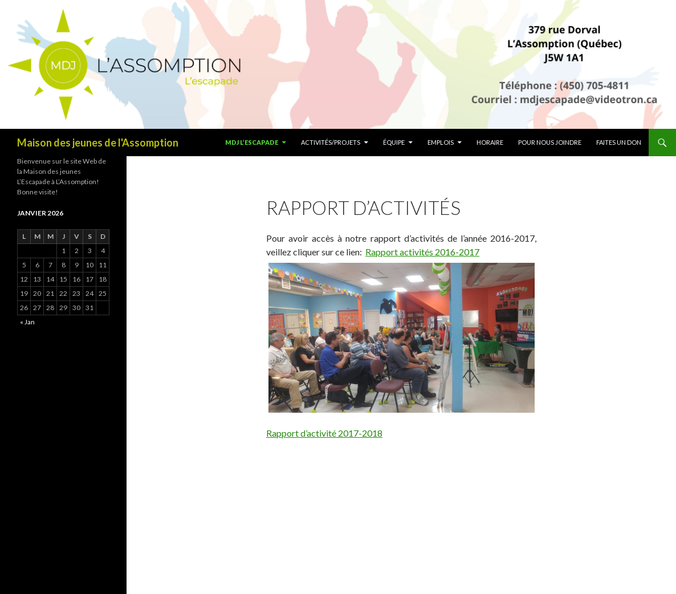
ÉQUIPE (394, 142)
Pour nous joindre (549, 142)
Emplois (440, 142)
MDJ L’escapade (251, 142)
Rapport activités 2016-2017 (422, 251)
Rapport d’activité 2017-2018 (324, 433)
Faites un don (618, 142)
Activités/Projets (330, 142)
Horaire (490, 142)
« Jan (27, 322)
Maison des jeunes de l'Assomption (97, 142)
